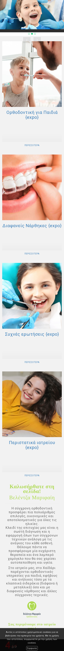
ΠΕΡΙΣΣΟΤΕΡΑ (32, 145)
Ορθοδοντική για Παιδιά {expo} (32, 115)
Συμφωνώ (32, 648)
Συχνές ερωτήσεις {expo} (32, 334)
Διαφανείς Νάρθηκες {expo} (32, 225)
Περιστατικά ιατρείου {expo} (32, 445)
